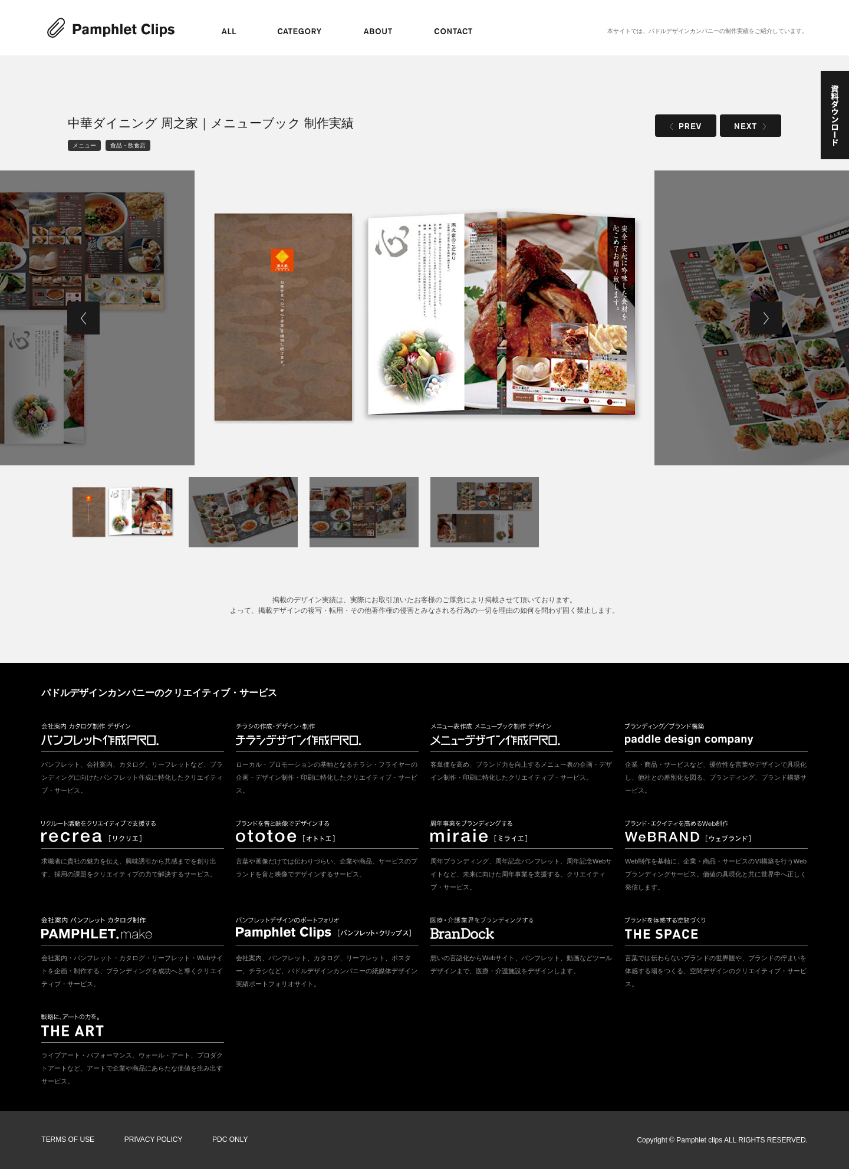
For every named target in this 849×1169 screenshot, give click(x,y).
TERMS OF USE (67, 1140)
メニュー (84, 145)
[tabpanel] (424, 317)
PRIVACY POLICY (153, 1140)
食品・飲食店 (128, 145)
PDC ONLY (229, 1140)
